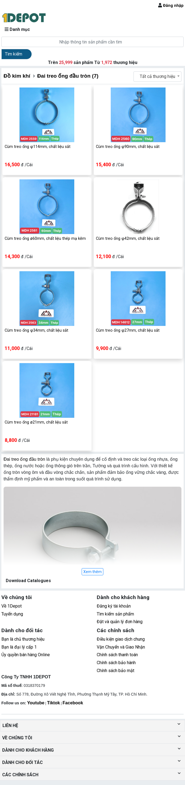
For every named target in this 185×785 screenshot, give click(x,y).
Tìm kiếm (13, 54)
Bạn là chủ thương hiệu (22, 639)
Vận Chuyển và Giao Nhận (121, 647)
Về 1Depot (11, 606)
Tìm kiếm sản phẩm (115, 614)
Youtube (35, 703)
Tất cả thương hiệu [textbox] (157, 76)
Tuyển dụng (12, 614)
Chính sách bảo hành (116, 662)
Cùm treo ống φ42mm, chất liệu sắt (128, 238)
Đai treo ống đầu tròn (24, 459)
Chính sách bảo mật (115, 670)
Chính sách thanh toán (117, 654)
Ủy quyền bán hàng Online (25, 654)
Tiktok (53, 703)
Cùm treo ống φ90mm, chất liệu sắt (128, 146)
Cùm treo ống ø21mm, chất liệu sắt (36, 422)
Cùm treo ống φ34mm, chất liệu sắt (36, 330)
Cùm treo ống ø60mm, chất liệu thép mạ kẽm (45, 238)
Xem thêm (92, 572)
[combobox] (157, 76)
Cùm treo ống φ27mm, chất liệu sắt (128, 330)
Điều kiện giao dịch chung (121, 639)
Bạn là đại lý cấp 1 (19, 647)
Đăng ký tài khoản (114, 606)
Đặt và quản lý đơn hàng (120, 621)
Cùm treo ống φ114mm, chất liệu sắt (37, 146)
